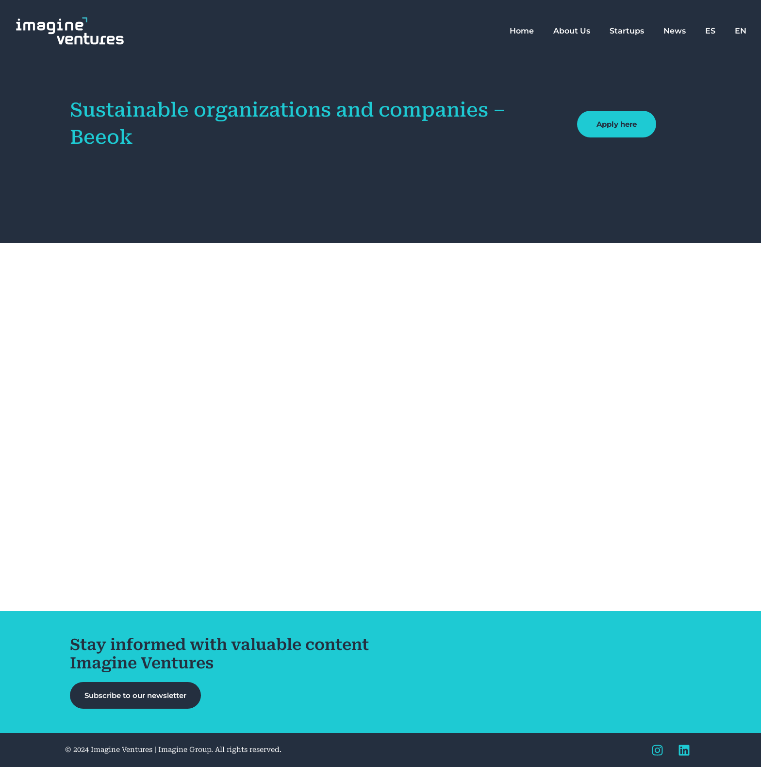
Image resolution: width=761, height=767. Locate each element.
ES (710, 30)
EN (740, 30)
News (674, 30)
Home (522, 30)
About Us (571, 30)
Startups (627, 30)
